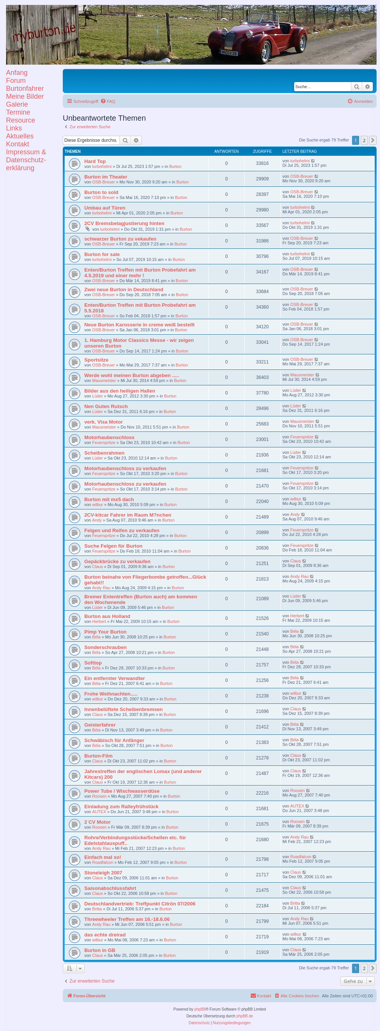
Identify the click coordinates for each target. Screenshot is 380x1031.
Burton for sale (102, 254)
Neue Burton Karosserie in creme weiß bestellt (139, 325)
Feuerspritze (103, 442)
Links (14, 128)
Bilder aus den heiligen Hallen (119, 391)
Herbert (99, 621)
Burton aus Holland (107, 616)
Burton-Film (98, 756)
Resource (20, 120)
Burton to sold (101, 192)
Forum (16, 80)
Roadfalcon (102, 862)
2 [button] (364, 140)
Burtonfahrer (25, 88)
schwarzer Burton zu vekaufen (120, 239)
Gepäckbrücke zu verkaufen (117, 561)
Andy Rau (101, 587)
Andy (97, 520)
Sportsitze (96, 360)
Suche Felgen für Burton (113, 546)
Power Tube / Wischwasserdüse (122, 791)
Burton (175, 166)
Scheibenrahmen (104, 453)
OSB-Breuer (103, 182)
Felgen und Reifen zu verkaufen (122, 530)
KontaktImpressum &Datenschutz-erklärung (26, 156)
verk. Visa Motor (103, 422)
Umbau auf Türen (104, 208)
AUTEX (99, 811)
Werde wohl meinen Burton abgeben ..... (131, 375)
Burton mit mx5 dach (109, 499)
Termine (18, 112)
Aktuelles (20, 136)
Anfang (17, 72)
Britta (97, 909)
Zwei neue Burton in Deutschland (123, 289)
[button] (373, 140)
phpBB (200, 1009)
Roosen (99, 796)
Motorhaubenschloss (109, 437)
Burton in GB (99, 950)
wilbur (97, 504)
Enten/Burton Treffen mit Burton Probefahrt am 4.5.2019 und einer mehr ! (140, 272)
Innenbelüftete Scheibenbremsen (123, 709)
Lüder (97, 396)
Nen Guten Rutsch (106, 406)
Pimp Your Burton (105, 632)
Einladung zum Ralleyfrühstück (121, 806)
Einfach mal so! (102, 857)
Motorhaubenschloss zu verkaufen (125, 468)
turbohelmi (102, 166)
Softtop (93, 663)
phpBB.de (244, 1016)
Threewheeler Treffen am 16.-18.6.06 (127, 919)
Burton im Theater (105, 177)
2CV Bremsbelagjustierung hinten (124, 223)
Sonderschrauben (105, 647)
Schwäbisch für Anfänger (114, 740)
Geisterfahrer (100, 725)
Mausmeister (104, 380)
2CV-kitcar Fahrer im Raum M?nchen (127, 515)
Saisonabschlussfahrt (110, 888)
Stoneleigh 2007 (103, 873)
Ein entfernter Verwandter (114, 678)
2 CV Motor (97, 822)
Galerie (17, 104)
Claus (97, 566)
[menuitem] (107, 101)
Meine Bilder (25, 96)
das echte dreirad (105, 935)
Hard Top (95, 161)
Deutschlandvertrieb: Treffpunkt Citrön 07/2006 (139, 904)
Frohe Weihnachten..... (110, 694)
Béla (96, 637)
